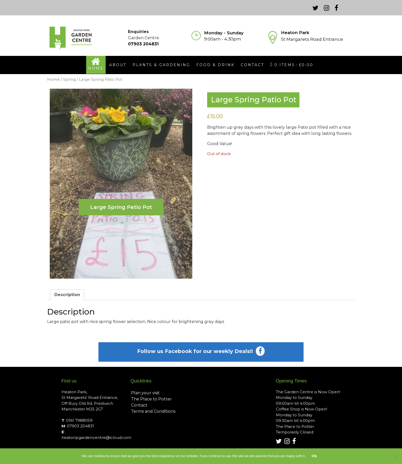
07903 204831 (143, 44)
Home (53, 79)
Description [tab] (67, 294)
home (96, 68)
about (117, 65)
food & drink (215, 65)
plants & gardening (161, 65)
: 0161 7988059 (77, 420)
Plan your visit (145, 392)
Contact (139, 405)
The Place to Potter (151, 399)
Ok (314, 456)
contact (252, 65)
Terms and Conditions (153, 411)
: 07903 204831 (78, 425)
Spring (69, 79)
